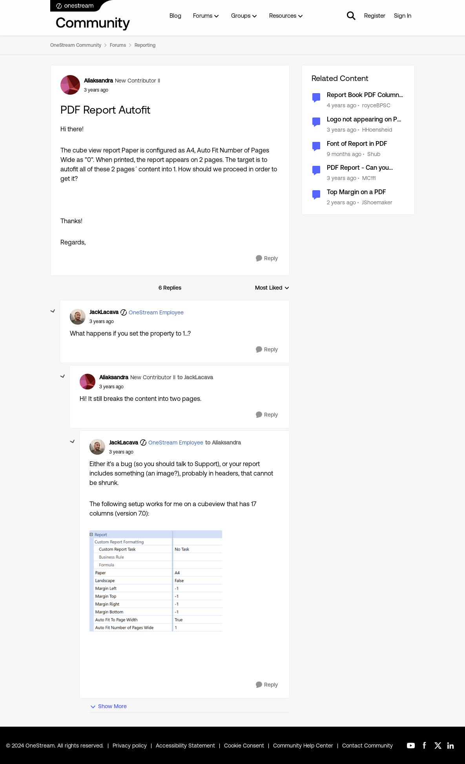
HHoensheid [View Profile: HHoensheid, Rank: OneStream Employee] (377, 130)
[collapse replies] (53, 311)
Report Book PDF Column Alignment (363, 95)
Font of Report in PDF (357, 143)
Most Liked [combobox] (272, 288)
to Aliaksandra (223, 442)
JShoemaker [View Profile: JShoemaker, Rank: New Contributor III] (377, 202)
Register (374, 15)
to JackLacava (195, 377)
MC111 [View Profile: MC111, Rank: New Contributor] (369, 178)
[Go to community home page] (90, 15)
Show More (108, 706)
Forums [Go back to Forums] (118, 45)
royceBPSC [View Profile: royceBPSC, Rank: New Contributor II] (376, 105)
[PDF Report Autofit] (101, 321)
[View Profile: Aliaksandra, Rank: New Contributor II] (70, 85)
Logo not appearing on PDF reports (366, 120)
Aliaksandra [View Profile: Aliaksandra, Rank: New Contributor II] (98, 80)
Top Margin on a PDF (356, 192)
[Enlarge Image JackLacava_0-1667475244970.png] (155, 591)
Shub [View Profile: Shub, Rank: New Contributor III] (373, 154)
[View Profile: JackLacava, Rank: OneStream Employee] (78, 317)
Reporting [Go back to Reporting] (145, 45)
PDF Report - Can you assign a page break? (358, 168)
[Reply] (266, 258)
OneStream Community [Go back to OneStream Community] (75, 45)
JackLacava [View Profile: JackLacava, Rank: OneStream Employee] (104, 312)
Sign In (402, 15)
